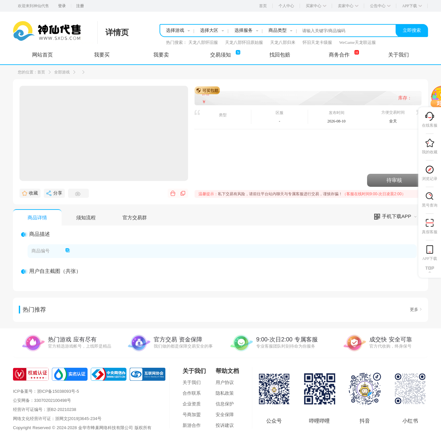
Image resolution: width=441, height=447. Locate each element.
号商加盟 (192, 414)
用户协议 (225, 382)
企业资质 (192, 403)
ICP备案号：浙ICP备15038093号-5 (46, 391)
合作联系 (192, 393)
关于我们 (192, 382)
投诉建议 (225, 425)
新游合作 (192, 425)
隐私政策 (225, 393)
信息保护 (225, 403)
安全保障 (225, 414)
